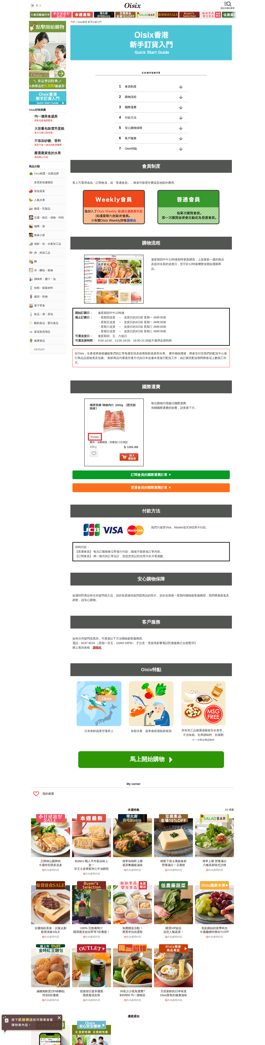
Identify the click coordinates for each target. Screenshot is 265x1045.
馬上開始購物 (151, 759)
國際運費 (127, 107)
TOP (72, 22)
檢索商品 (228, 5)
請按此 (97, 647)
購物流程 (127, 96)
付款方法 (127, 117)
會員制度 (127, 86)
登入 (37, 5)
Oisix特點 (128, 148)
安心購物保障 (130, 128)
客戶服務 (127, 138)
